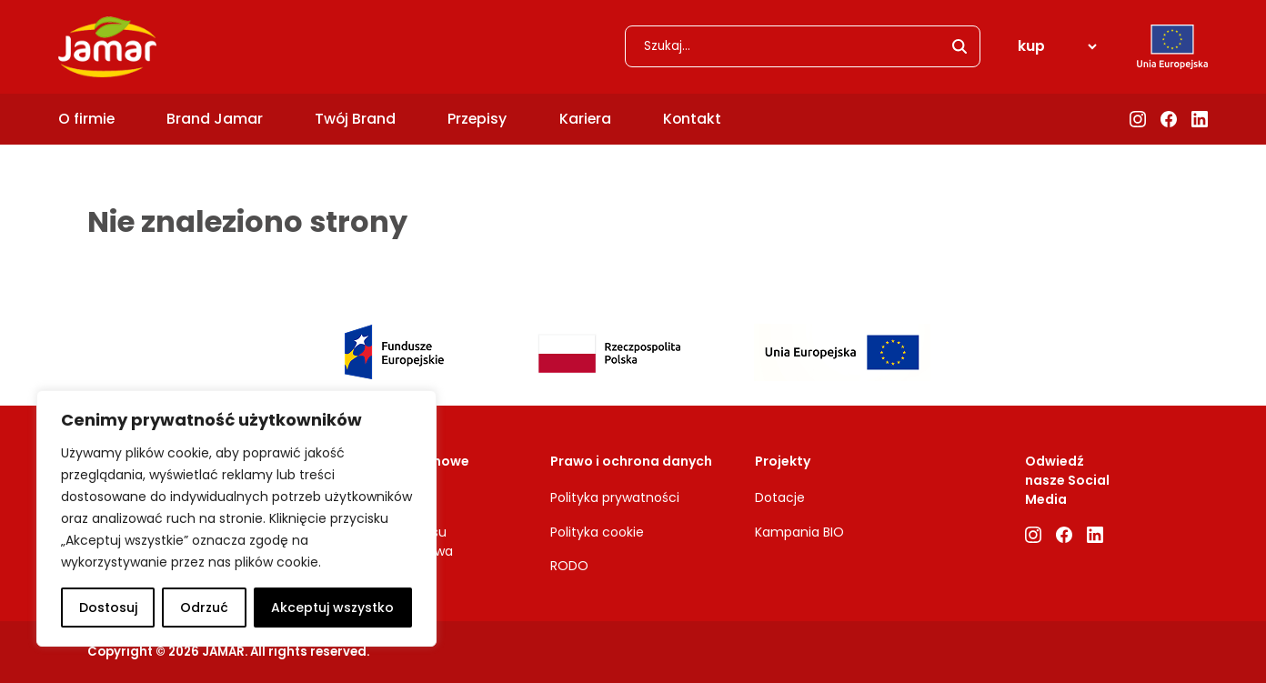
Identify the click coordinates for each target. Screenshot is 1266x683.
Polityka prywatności (614, 497)
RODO (569, 566)
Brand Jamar (214, 118)
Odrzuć (204, 607)
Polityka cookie (597, 532)
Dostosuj (108, 607)
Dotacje (780, 497)
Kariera (585, 118)
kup (1031, 45)
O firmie (86, 118)
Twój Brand (355, 118)
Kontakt (692, 118)
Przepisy (477, 118)
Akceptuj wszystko (332, 607)
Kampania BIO (799, 532)
